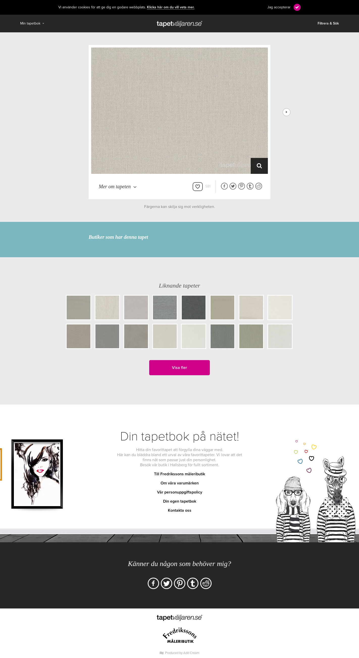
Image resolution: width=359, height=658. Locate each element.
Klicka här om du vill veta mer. (170, 7)
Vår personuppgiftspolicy (179, 492)
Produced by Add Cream (182, 653)
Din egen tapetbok (179, 501)
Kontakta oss (179, 510)
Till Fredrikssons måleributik (179, 474)
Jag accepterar (279, 7)
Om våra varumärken (180, 483)
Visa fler (179, 367)
